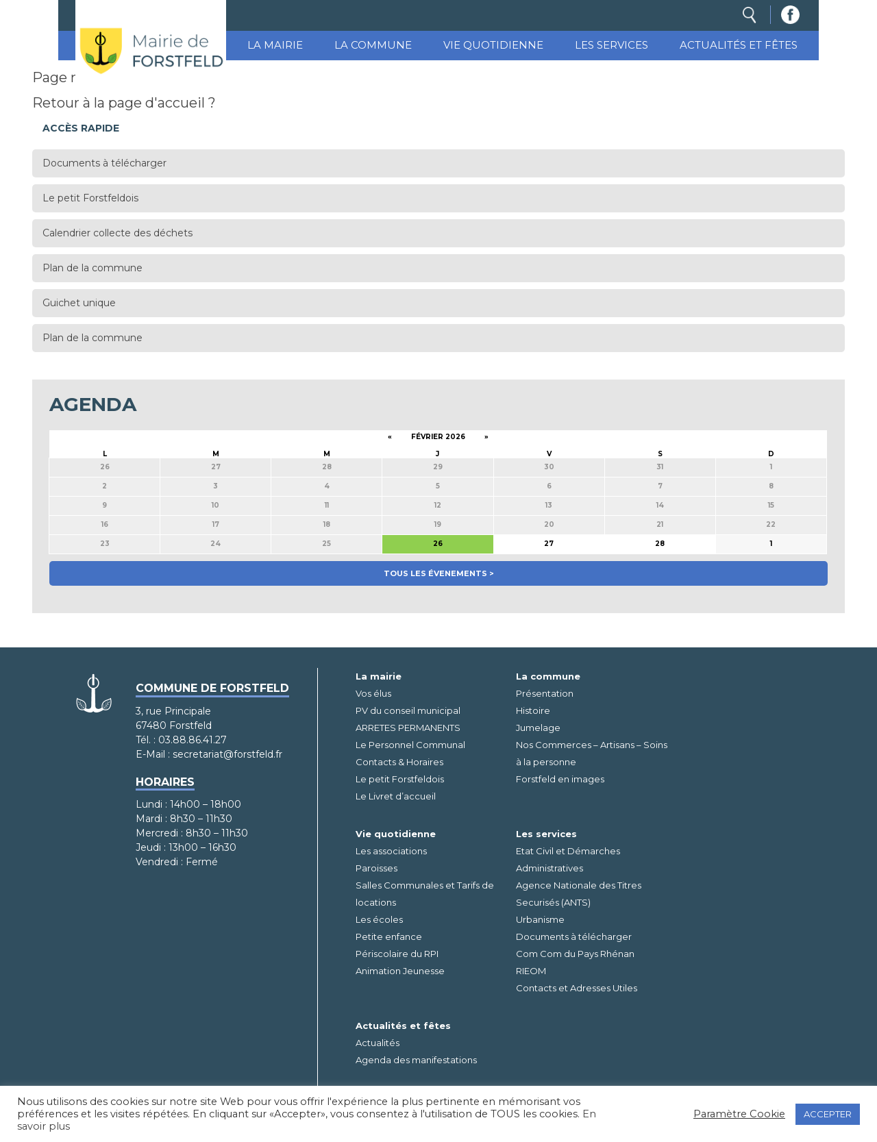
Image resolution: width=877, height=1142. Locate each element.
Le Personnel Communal (410, 744)
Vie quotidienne (493, 44)
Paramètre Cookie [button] (739, 1114)
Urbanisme (540, 919)
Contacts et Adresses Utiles (576, 987)
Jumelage (538, 727)
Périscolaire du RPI (397, 953)
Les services (611, 44)
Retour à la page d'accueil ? (124, 103)
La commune (373, 44)
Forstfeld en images (560, 778)
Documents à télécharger (104, 163)
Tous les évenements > (439, 573)
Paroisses (376, 867)
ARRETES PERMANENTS (408, 727)
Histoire (533, 710)
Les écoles (379, 919)
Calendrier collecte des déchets (117, 233)
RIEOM (531, 970)
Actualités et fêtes (739, 44)
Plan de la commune (92, 268)
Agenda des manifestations (416, 1059)
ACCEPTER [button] (828, 1113)
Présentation (544, 693)
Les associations (391, 850)
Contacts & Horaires (399, 761)
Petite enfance (389, 936)
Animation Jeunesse (400, 970)
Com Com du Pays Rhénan (575, 953)
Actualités (377, 1042)
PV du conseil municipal (408, 710)
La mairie (275, 44)
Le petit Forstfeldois (90, 198)
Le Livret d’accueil (396, 796)
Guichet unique (79, 303)
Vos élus (373, 693)
